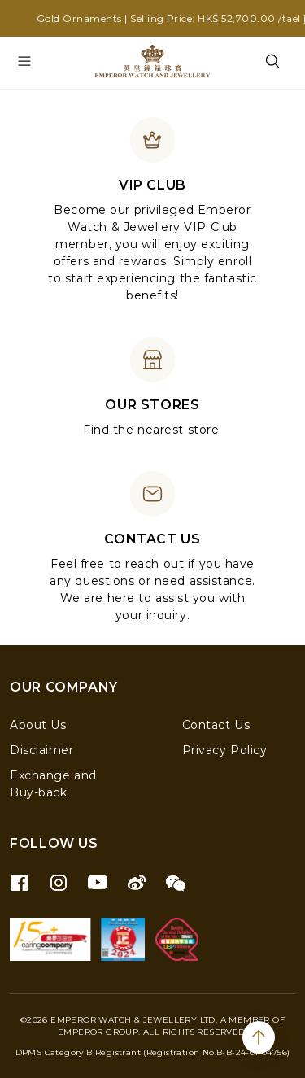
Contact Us (216, 725)
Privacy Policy (225, 750)
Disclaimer (42, 750)
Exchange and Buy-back (53, 784)
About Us (38, 725)
